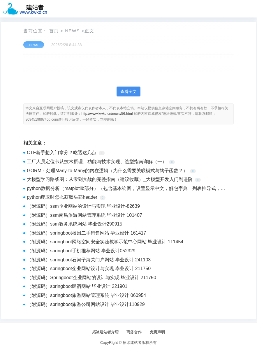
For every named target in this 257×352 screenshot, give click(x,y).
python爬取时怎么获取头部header (62, 197)
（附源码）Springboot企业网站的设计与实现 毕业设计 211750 (91, 277)
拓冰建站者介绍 (105, 332)
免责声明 (157, 332)
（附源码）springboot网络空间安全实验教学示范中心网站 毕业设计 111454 (105, 241)
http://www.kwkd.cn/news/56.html (107, 114)
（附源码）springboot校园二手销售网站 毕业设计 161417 (86, 232)
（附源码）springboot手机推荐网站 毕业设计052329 (81, 250)
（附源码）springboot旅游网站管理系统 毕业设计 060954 (86, 295)
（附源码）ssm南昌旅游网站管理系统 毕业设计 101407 (84, 215)
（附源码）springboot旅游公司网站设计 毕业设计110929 (86, 304)
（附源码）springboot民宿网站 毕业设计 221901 (77, 286)
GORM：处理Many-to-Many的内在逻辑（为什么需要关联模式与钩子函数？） (107, 170)
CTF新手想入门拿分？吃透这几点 (61, 152)
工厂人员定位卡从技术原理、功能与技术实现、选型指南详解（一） (97, 161)
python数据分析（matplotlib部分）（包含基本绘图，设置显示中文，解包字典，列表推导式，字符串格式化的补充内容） (126, 189)
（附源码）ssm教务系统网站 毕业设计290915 (74, 223)
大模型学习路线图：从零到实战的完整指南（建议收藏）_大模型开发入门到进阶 (110, 179)
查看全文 (128, 91)
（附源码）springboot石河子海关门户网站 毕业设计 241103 (89, 259)
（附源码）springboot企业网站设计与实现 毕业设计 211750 (89, 268)
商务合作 (134, 332)
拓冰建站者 (132, 342)
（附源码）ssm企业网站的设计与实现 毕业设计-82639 (83, 206)
